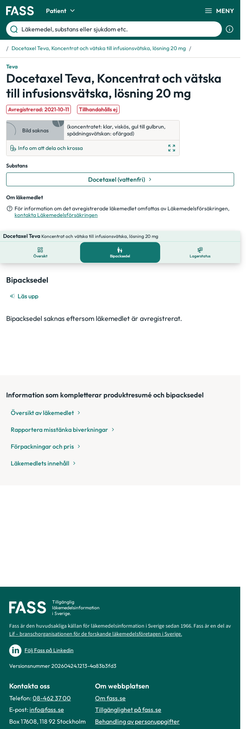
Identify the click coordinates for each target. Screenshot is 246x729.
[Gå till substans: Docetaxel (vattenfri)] (120, 179)
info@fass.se (47, 709)
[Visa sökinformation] (229, 29)
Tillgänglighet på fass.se (128, 709)
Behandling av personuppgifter (137, 721)
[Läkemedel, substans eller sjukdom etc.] (120, 29)
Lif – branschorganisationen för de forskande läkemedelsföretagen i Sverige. (95, 634)
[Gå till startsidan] (20, 10)
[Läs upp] (24, 285)
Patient (61, 10)
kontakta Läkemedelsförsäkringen (56, 215)
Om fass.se (110, 698)
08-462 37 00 (52, 698)
